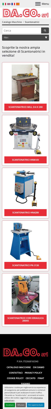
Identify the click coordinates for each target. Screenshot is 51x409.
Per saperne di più (35, 405)
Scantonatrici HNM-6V (25, 159)
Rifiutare (20, 405)
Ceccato (30, 378)
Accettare (10, 405)
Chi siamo (38, 367)
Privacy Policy (33, 372)
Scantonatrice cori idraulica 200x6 (25, 319)
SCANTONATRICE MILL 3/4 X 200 (26, 107)
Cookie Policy (15, 378)
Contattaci (16, 372)
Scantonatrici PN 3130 (25, 265)
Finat (41, 378)
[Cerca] (21, 30)
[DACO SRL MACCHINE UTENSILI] (25, 352)
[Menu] (38, 3)
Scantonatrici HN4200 (25, 212)
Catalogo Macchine (19, 367)
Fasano (25, 383)
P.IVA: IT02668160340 (27, 361)
